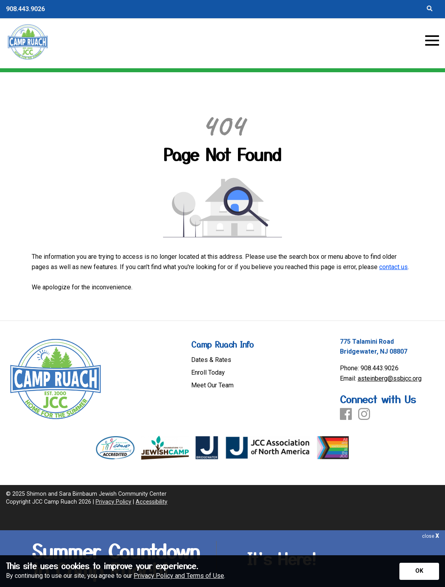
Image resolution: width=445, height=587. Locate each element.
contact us (393, 267)
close (430, 536)
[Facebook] (346, 414)
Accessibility (151, 501)
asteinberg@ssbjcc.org (390, 378)
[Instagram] (364, 414)
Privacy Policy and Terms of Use (179, 575)
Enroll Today (208, 373)
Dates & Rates (211, 360)
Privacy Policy (113, 501)
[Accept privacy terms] (419, 571)
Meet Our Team (212, 385)
